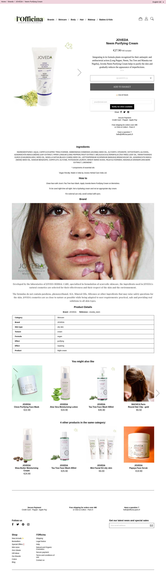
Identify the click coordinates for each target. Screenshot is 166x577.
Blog (13, 562)
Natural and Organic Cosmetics (44, 548)
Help (38, 544)
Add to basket (122, 87)
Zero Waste (16, 550)
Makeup (91, 20)
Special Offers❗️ (18, 544)
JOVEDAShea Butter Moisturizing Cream (26, 468)
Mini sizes (15, 547)
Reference (83, 312)
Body (73, 20)
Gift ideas (15, 553)
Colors (14, 559)
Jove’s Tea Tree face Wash (69, 183)
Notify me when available (122, 107)
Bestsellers (16, 541)
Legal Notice (41, 541)
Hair (82, 20)
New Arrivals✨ (18, 538)
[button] (80, 72)
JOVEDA (122, 40)
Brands (50, 20)
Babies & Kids (106, 20)
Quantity (120, 78)
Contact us (40, 560)
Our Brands (16, 556)
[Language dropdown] (159, 2)
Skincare (62, 20)
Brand (65, 312)
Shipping (39, 538)
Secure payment (42, 552)
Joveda (87, 183)
